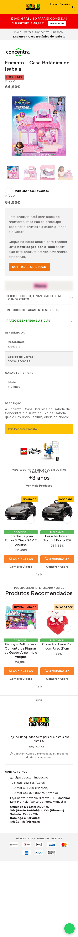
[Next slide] (66, 127)
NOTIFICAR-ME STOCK (29, 267)
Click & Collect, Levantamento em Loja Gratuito (34, 298)
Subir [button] (39, 700)
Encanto (57, 32)
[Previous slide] (11, 127)
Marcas (28, 32)
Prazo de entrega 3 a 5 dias (28, 320)
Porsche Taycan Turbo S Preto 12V (57, 538)
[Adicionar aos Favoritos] (27, 191)
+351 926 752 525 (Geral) (27, 782)
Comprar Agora (21, 566)
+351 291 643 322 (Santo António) (34, 793)
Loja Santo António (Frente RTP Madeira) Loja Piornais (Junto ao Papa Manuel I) (40, 799)
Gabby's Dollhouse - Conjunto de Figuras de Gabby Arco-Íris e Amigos (20, 650)
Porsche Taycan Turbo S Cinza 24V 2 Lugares (21, 540)
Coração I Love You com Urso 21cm (57, 646)
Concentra (42, 32)
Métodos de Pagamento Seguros (32, 310)
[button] (8, 575)
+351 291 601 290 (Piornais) (29, 788)
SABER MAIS (57, 23)
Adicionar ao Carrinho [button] (21, 560)
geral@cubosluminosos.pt (29, 777)
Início (17, 32)
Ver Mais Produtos (39, 485)
